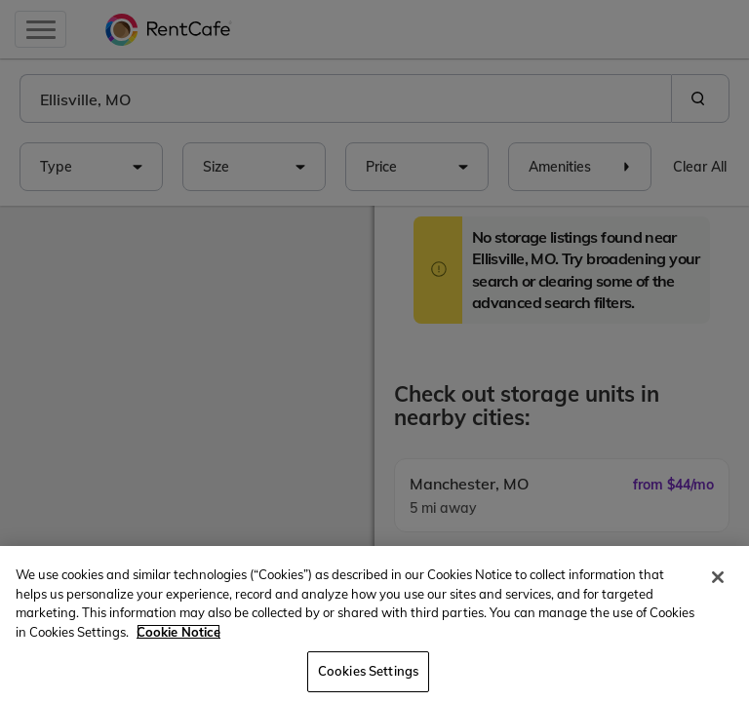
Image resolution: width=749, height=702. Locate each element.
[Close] (717, 577)
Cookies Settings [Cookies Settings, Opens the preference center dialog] (368, 671)
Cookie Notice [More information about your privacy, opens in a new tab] (178, 632)
